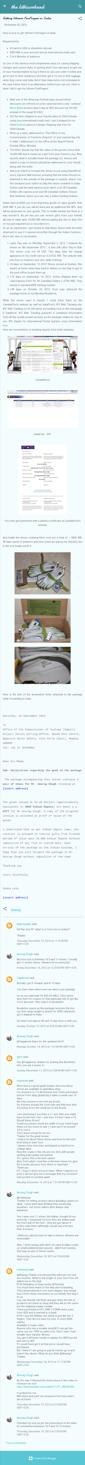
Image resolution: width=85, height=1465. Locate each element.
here (46, 223)
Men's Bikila (16, 108)
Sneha (20, 124)
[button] (80, 19)
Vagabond (23, 977)
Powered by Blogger (42, 1458)
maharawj (22, 1080)
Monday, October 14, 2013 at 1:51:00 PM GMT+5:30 (46, 1046)
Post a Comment (16, 1443)
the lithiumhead (27, 7)
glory (19, 1056)
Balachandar (24, 924)
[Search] (80, 7)
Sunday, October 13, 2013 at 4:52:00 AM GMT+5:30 (45, 1026)
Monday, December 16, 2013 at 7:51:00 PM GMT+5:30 (47, 1182)
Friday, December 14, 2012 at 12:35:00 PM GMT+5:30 (46, 967)
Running (16, 910)
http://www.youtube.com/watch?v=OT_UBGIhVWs (45, 1386)
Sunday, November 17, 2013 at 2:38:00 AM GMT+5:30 (47, 1070)
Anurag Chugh (25, 954)
